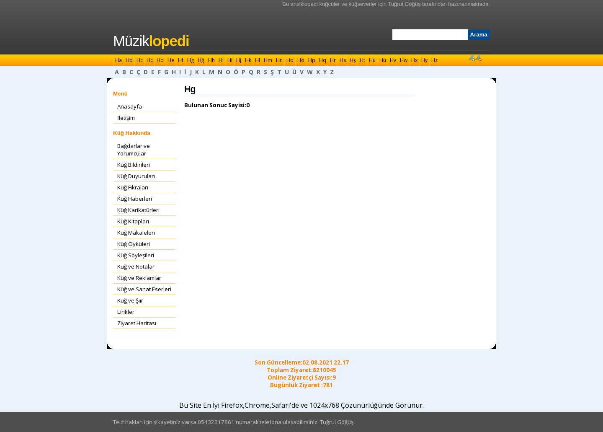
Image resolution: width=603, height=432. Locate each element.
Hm (268, 60)
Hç (150, 60)
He (171, 60)
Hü (382, 60)
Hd (160, 60)
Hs (343, 60)
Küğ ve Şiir (130, 300)
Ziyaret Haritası (136, 323)
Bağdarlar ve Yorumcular (133, 149)
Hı (221, 60)
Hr (333, 60)
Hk (248, 60)
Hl (257, 60)
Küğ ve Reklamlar (139, 278)
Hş (353, 60)
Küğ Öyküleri (133, 244)
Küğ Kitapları (133, 221)
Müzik (151, 41)
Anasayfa (129, 106)
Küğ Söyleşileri (135, 255)
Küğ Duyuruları (136, 176)
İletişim (126, 118)
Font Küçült (478, 57)
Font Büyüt (471, 57)
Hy (424, 60)
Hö (300, 60)
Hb (129, 60)
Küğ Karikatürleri (138, 210)
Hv (393, 60)
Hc (140, 60)
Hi (229, 60)
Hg (190, 60)
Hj (238, 60)
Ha (118, 60)
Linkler (125, 312)
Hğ (201, 60)
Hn (279, 60)
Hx (414, 60)
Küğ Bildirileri (133, 164)
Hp (311, 60)
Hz (434, 60)
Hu (372, 60)
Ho (290, 60)
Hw (403, 60)
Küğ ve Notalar (136, 266)
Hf (180, 60)
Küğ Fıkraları (132, 187)
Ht (362, 60)
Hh (211, 60)
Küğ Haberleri (134, 198)
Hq (322, 60)
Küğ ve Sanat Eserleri (144, 289)
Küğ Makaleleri (136, 232)
